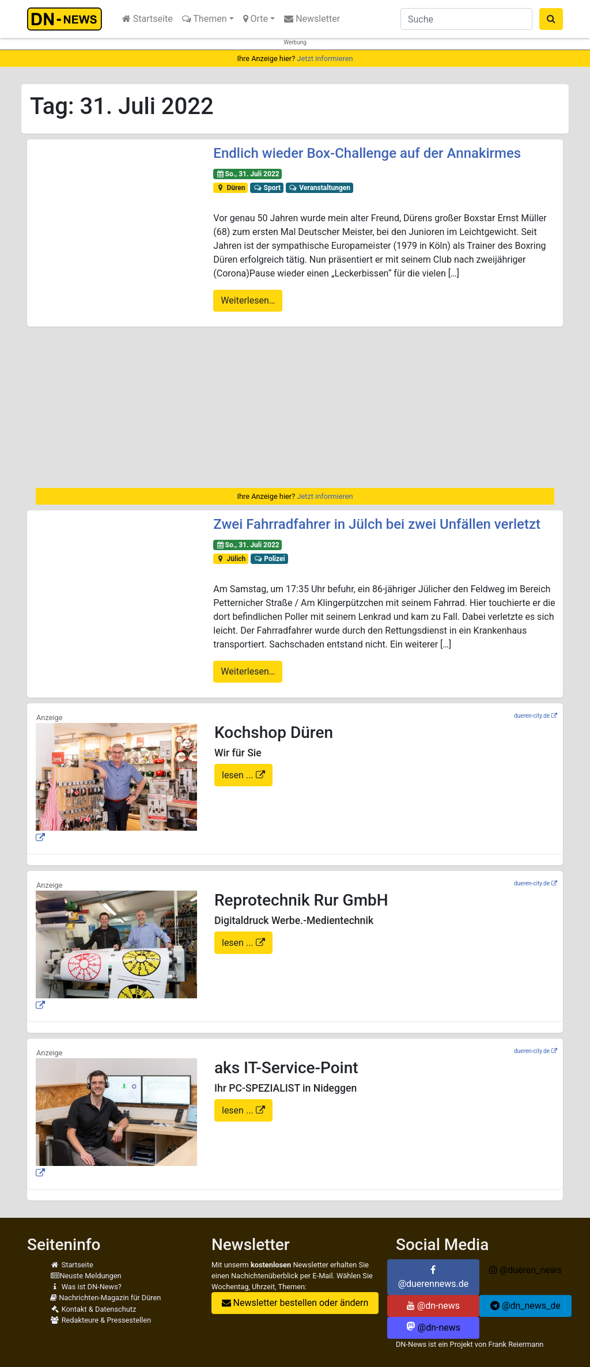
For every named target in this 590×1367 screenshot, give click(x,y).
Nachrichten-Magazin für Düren (105, 1297)
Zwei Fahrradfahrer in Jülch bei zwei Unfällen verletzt (376, 524)
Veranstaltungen (319, 188)
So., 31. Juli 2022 (247, 174)
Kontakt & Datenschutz (93, 1309)
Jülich (230, 559)
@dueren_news (525, 1269)
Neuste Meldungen (86, 1275)
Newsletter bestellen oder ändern (295, 1302)
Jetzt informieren (325, 58)
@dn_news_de (525, 1305)
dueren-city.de (532, 716)
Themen (204, 18)
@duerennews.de (433, 1277)
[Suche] (466, 19)
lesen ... (239, 775)
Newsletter (312, 18)
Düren (230, 188)
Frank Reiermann (515, 1344)
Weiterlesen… (248, 300)
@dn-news (433, 1305)
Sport (267, 188)
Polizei (269, 559)
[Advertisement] (295, 407)
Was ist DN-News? (86, 1286)
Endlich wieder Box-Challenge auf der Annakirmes (367, 153)
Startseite (147, 18)
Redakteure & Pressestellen (100, 1320)
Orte (255, 18)
